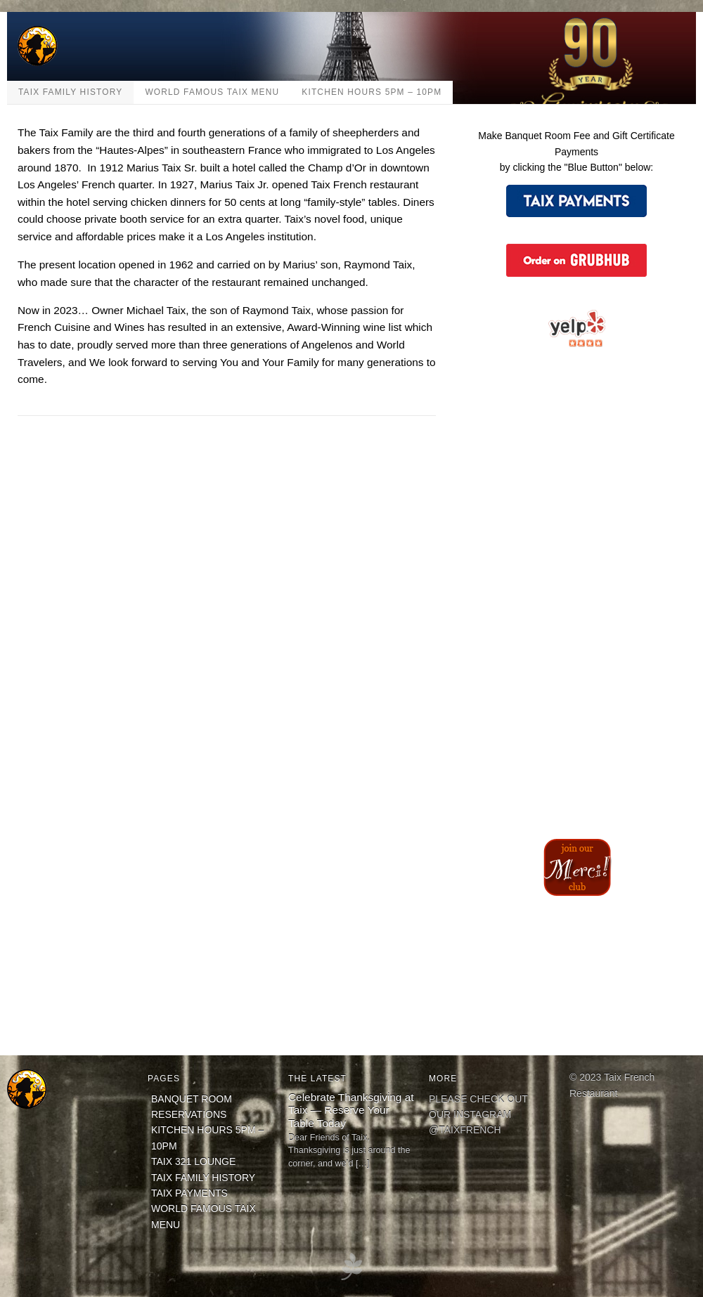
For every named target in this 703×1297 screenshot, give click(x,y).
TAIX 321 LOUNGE (193, 1161)
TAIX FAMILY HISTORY (70, 92)
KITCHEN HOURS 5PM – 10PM (371, 92)
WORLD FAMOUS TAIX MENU (212, 92)
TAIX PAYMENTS (189, 1193)
